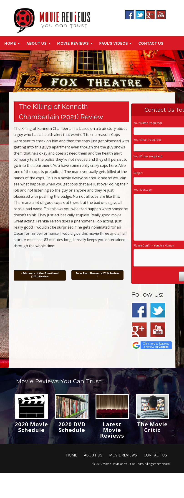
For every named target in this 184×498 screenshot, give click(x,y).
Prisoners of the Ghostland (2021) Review (40, 274)
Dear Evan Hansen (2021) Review (97, 274)
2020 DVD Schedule (72, 427)
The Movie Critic (152, 427)
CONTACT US (150, 43)
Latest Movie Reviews (112, 429)
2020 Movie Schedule (31, 427)
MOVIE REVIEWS (73, 43)
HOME (10, 43)
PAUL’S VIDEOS (113, 43)
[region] (92, 71)
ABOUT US (36, 43)
